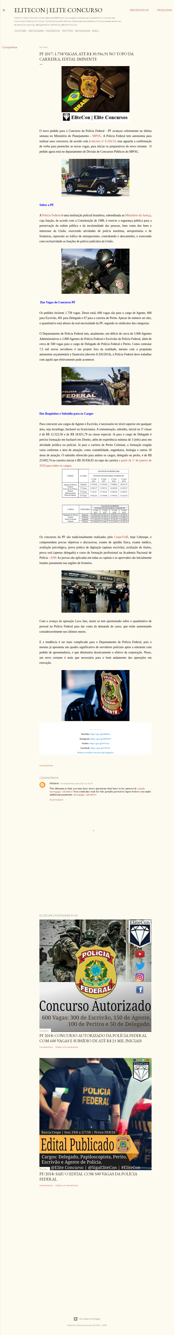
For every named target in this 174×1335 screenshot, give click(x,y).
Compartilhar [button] (9, 47)
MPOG (96, 136)
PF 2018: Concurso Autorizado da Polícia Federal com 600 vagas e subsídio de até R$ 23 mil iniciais (93, 1038)
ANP (53, 557)
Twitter (67, 30)
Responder (56, 800)
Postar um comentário (67, 1047)
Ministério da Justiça (138, 215)
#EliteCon (81, 752)
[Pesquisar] (164, 10)
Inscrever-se (139, 10)
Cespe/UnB (121, 537)
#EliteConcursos (94, 752)
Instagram (36, 30)
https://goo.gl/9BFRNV (101, 739)
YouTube (20, 30)
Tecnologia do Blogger (87, 1319)
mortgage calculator (85, 794)
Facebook (53, 30)
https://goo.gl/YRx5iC (100, 748)
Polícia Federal (51, 215)
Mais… (96, 30)
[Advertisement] (95, 882)
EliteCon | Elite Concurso (58, 10)
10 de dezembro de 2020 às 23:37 (76, 783)
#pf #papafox (107, 752)
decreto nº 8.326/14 (104, 141)
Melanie (54, 783)
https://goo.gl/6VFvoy (99, 743)
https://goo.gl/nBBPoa (100, 734)
